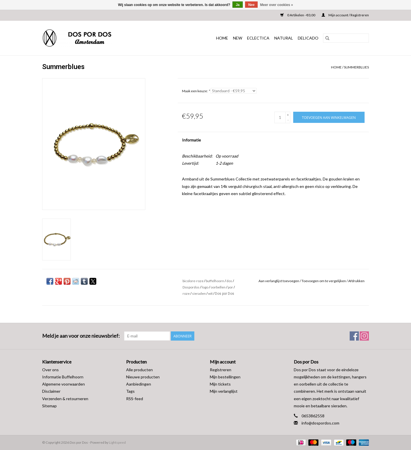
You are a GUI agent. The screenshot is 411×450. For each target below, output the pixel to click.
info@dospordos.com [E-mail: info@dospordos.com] (320, 422)
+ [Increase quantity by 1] (288, 115)
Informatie (191, 139)
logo (205, 287)
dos (229, 281)
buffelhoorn (215, 281)
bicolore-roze (193, 281)
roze (186, 293)
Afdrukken (356, 281)
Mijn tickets (220, 384)
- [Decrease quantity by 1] (288, 120)
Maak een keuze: (196, 91)
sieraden (199, 293)
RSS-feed (134, 398)
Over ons (50, 369)
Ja (237, 5)
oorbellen (218, 287)
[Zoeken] (346, 38)
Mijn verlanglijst (224, 391)
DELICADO (308, 38)
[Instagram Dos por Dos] (364, 336)
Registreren (220, 369)
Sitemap (49, 405)
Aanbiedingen (138, 384)
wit (210, 293)
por (230, 287)
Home (222, 38)
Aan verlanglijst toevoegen (279, 281)
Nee (251, 5)
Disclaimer (51, 391)
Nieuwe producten (143, 376)
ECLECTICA (258, 38)
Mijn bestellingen (225, 376)
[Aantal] (280, 117)
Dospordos (191, 287)
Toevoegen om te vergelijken (324, 281)
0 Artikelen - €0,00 (298, 15)
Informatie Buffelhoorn (62, 376)
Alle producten (139, 369)
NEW (237, 38)
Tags (130, 391)
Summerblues (356, 67)
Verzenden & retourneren (65, 398)
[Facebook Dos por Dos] (354, 336)
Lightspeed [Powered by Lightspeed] (117, 442)
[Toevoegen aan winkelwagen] (329, 117)
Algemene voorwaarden (63, 384)
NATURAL (283, 38)
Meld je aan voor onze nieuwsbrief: (81, 336)
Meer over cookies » (276, 5)
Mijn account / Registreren (345, 15)
